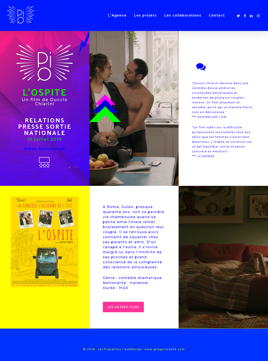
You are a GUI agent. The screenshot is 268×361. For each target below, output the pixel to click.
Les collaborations (182, 15)
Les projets (145, 15)
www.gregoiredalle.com (164, 349)
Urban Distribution (44, 149)
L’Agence (117, 15)
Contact (217, 15)
